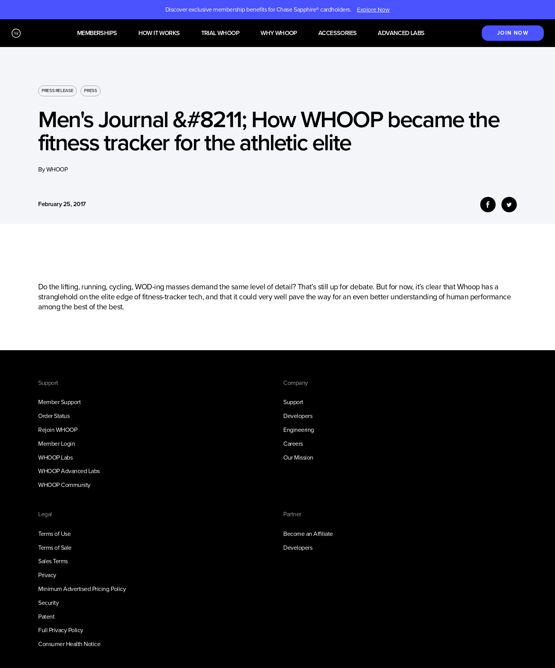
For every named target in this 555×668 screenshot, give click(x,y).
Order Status (53, 415)
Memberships (97, 33)
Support (293, 402)
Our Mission (298, 457)
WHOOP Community (64, 484)
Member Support (59, 402)
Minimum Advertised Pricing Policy (82, 588)
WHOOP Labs (55, 457)
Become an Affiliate (308, 533)
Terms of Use (54, 533)
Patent (46, 616)
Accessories (337, 33)
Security (48, 602)
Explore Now (373, 9)
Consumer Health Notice (69, 643)
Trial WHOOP (220, 33)
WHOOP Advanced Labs (69, 471)
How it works (159, 33)
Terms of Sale (55, 547)
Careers (293, 443)
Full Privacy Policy (60, 630)
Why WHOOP (279, 33)
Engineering (298, 429)
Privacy (47, 575)
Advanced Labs (401, 33)
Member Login (56, 443)
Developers (297, 415)
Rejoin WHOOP (57, 429)
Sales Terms (53, 561)
